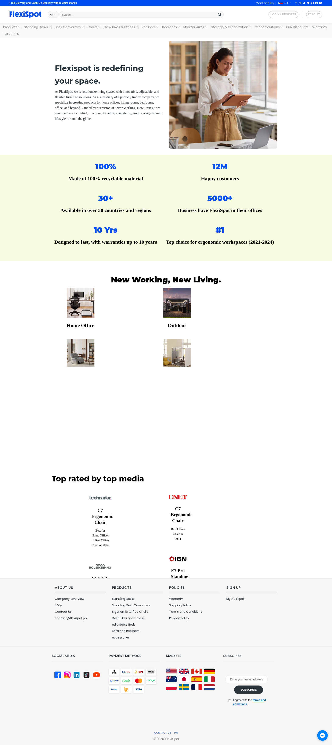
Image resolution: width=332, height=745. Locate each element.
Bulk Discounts (297, 27)
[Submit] (219, 14)
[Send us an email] (312, 3)
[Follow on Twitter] (308, 3)
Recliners (150, 27)
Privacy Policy (179, 618)
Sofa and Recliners (125, 631)
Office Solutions (268, 27)
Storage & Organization (231, 27)
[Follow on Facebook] (296, 3)
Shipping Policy (180, 605)
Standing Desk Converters (131, 605)
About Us (12, 34)
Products (11, 27)
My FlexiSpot (235, 599)
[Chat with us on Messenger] (322, 735)
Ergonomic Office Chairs (130, 612)
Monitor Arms (195, 27)
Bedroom (171, 27)
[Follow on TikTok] (304, 3)
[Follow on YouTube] (320, 3)
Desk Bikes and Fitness (128, 618)
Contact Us (265, 3)
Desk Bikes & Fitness (121, 27)
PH (284, 3)
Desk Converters (69, 27)
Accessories (121, 637)
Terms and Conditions (185, 612)
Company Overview (69, 599)
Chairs (93, 27)
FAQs (58, 605)
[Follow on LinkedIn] (316, 3)
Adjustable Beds (123, 624)
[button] (283, 14)
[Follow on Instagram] (300, 3)
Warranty (319, 27)
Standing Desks (37, 27)
